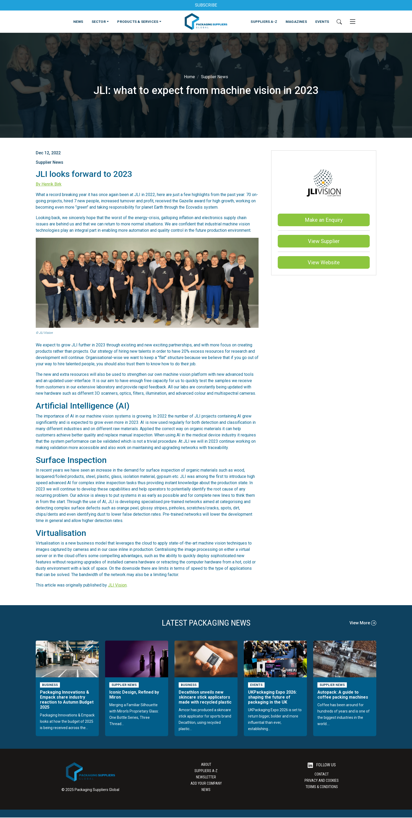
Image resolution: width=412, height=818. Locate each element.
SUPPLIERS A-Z (264, 21)
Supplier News (214, 76)
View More (362, 622)
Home (189, 76)
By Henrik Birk (48, 184)
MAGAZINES (296, 21)
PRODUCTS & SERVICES (137, 21)
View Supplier (324, 241)
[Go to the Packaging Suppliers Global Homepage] (205, 21)
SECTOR (99, 21)
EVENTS (322, 21)
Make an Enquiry (324, 220)
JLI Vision (117, 585)
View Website (324, 262)
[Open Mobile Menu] (352, 21)
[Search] (339, 22)
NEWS (78, 21)
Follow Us (322, 765)
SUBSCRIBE (206, 5)
